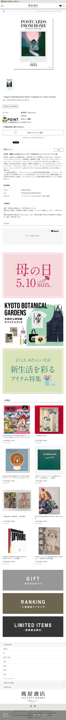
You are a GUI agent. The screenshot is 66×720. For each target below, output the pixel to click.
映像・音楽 (6, 657)
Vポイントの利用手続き (10, 122)
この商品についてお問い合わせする (33, 137)
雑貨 (4, 666)
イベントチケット (8, 678)
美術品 (5, 649)
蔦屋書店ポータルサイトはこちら (33, 696)
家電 (4, 670)
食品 (4, 674)
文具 (4, 661)
